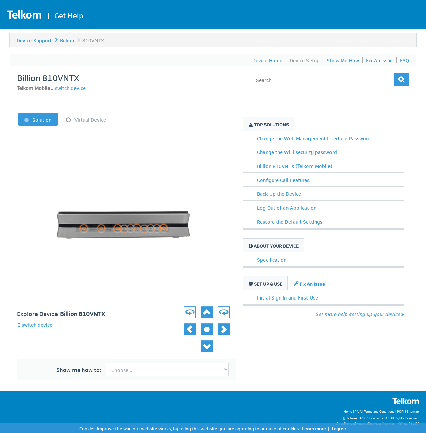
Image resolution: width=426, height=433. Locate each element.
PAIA (358, 411)
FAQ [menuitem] (404, 60)
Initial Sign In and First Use (287, 297)
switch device (70, 87)
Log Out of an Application (286, 207)
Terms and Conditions (379, 411)
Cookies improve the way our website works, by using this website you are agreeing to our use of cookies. (189, 428)
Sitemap (413, 411)
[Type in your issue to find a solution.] (324, 79)
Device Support (34, 40)
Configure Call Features (283, 179)
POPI (400, 411)
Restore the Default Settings (289, 221)
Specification (271, 259)
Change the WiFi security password (297, 151)
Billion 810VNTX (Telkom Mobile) (294, 165)
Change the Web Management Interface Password (314, 138)
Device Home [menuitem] (267, 60)
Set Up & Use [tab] (265, 283)
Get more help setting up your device (359, 313)
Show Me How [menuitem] (343, 60)
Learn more (314, 428)
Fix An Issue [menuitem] (379, 60)
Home (348, 411)
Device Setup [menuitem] (305, 60)
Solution (41, 119)
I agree (339, 428)
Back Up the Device (279, 193)
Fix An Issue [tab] (309, 283)
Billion (67, 40)
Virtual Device (90, 119)
